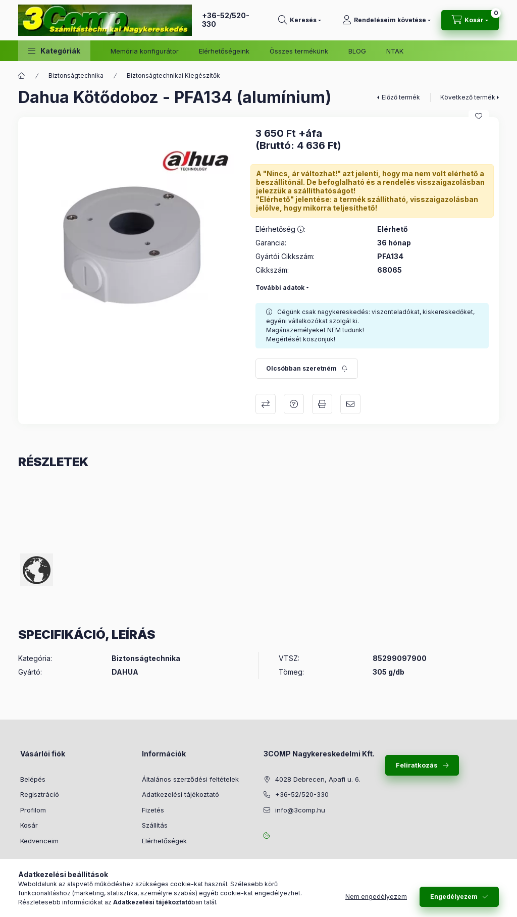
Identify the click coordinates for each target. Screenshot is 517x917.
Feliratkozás (417, 765)
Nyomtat (322, 404)
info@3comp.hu (300, 810)
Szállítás (155, 825)
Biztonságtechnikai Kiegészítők (173, 75)
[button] (54, 50)
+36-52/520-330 (225, 19)
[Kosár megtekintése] (470, 20)
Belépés (32, 779)
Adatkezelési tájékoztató (180, 794)
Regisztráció (39, 794)
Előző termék (401, 97)
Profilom (33, 810)
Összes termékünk (299, 51)
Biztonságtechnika (76, 75)
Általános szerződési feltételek (190, 779)
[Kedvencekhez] (479, 116)
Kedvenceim (39, 841)
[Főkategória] (21, 75)
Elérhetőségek (164, 841)
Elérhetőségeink (224, 51)
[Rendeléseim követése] (386, 20)
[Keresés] (300, 20)
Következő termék (467, 97)
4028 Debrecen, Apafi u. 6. (317, 779)
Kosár (29, 825)
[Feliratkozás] (306, 369)
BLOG (357, 51)
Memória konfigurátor (145, 51)
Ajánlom (350, 404)
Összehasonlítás (265, 404)
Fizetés (153, 810)
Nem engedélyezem (376, 896)
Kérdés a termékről (294, 404)
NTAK (394, 51)
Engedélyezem (454, 896)
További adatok (279, 287)
